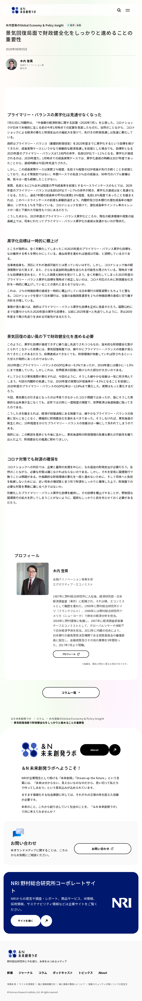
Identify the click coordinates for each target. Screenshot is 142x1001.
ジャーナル (26, 972)
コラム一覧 (69, 692)
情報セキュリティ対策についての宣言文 (108, 984)
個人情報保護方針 (46, 984)
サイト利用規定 (27, 984)
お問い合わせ (100, 849)
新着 (10, 972)
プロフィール (69, 654)
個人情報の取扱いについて (72, 984)
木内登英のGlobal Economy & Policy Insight (76, 718)
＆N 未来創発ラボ (21, 718)
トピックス (86, 972)
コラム (40, 718)
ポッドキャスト (63, 972)
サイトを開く (25, 920)
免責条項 (11, 984)
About (94, 750)
